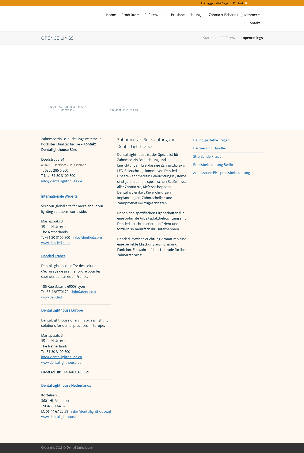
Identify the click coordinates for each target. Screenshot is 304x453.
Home (111, 14)
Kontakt (238, 3)
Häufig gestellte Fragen (215, 3)
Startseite (210, 37)
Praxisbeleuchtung (187, 14)
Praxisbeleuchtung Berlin (213, 164)
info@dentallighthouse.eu (61, 357)
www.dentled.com (55, 242)
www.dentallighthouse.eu (61, 362)
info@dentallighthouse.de (61, 181)
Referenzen (154, 14)
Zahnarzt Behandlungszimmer (234, 14)
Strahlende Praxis (207, 156)
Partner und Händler (209, 148)
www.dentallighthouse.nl (60, 416)
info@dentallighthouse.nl (91, 411)
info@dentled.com (87, 237)
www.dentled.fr (53, 297)
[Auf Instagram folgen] (246, 3)
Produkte (130, 14)
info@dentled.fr (84, 291)
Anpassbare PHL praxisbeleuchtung (221, 172)
